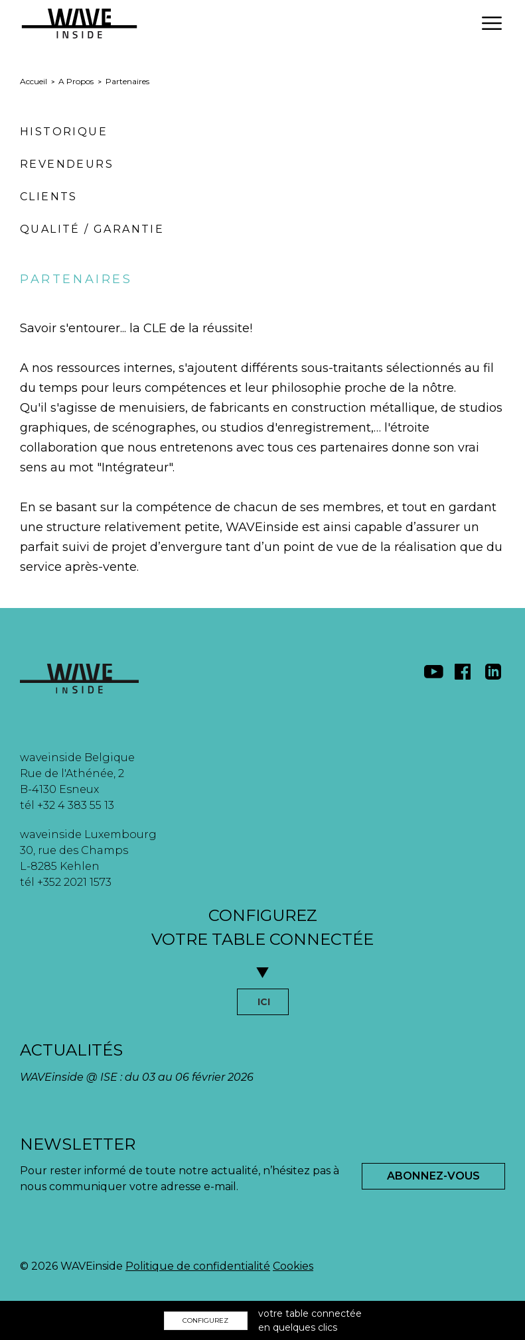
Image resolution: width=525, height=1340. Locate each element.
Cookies (293, 1266)
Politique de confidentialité (197, 1266)
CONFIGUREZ (205, 1320)
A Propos (76, 81)
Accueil (33, 81)
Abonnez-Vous (433, 1176)
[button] (492, 23)
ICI (264, 1002)
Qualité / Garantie (92, 229)
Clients (49, 196)
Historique (64, 131)
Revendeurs (66, 164)
